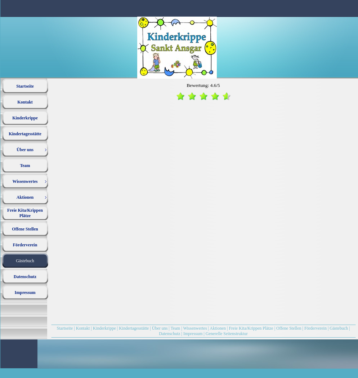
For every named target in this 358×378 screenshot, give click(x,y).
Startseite (65, 328)
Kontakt (83, 328)
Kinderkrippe (104, 328)
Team (175, 328)
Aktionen (218, 328)
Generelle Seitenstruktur (227, 333)
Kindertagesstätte (134, 328)
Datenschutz (169, 333)
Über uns (160, 328)
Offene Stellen (288, 328)
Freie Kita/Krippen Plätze (251, 328)
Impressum (192, 333)
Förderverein (316, 328)
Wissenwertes (195, 328)
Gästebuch (339, 328)
